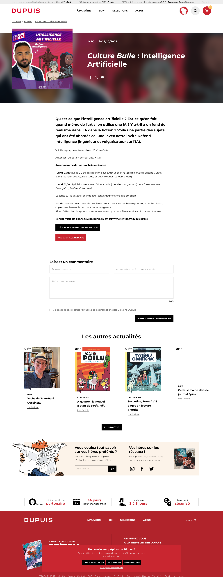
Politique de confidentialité (111, 568)
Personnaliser (132, 562)
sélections (120, 10)
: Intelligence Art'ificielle (51, 21)
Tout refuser (114, 562)
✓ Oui (97, 157)
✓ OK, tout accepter (93, 562)
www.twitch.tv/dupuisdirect (130, 218)
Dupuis (26, 10)
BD (100, 10)
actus (139, 10)
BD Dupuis (16, 21)
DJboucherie (103, 184)
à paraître (84, 10)
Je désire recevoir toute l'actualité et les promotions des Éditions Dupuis (93, 312)
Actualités (28, 21)
